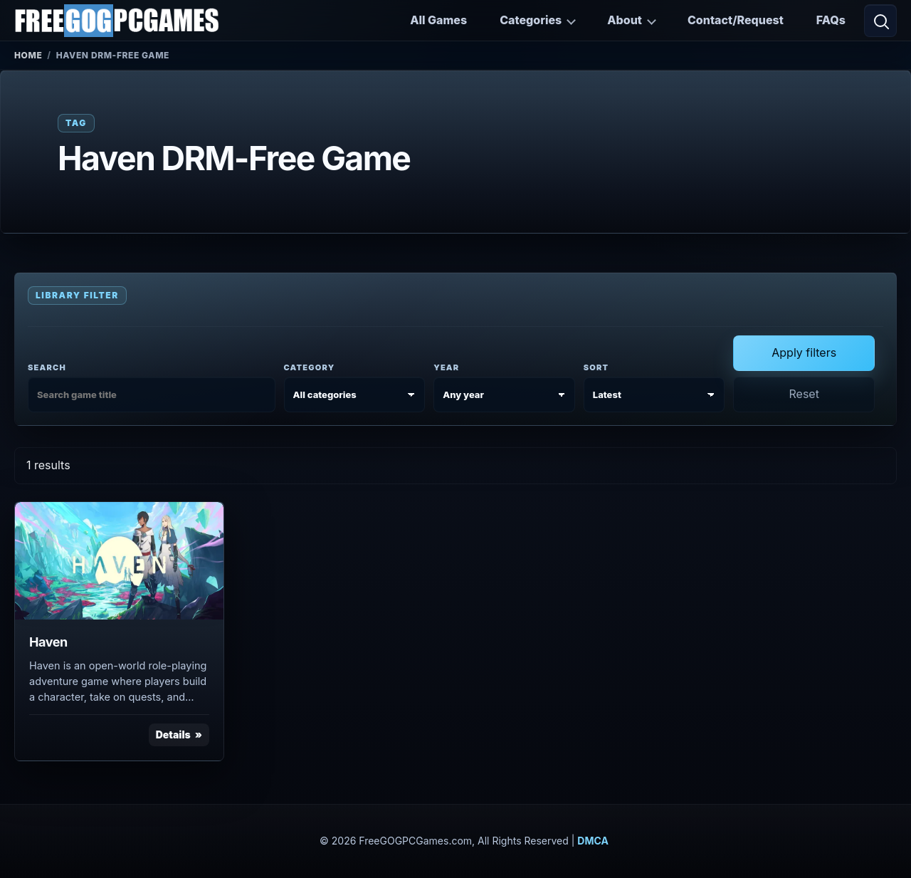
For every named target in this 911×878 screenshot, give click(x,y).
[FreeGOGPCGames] (116, 20)
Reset (803, 394)
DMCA (593, 841)
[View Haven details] (119, 561)
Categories (531, 20)
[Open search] (880, 20)
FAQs (831, 20)
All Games (438, 20)
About (624, 20)
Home (28, 55)
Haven (48, 641)
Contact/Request (736, 20)
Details (173, 734)
